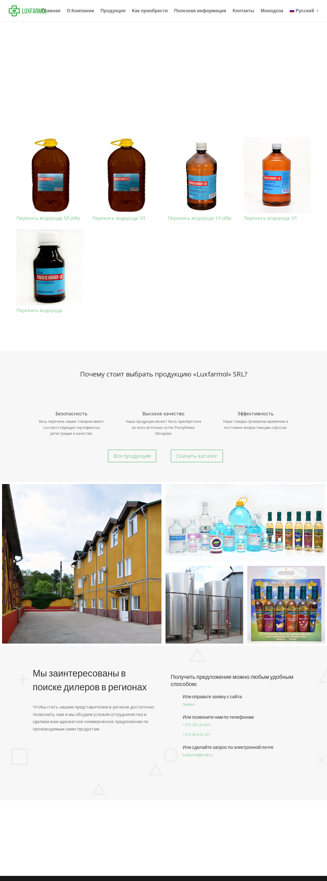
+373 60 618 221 (197, 734)
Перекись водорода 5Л (118, 218)
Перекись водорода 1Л (270, 218)
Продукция (113, 11)
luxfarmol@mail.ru (198, 754)
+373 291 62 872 (197, 724)
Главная (51, 11)
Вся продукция (132, 455)
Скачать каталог (196, 455)
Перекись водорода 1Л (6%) (199, 218)
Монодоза (272, 11)
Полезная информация (200, 11)
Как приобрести (150, 11)
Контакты (243, 11)
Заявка (189, 704)
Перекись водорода (39, 310)
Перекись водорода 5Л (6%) (48, 218)
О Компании (80, 11)
